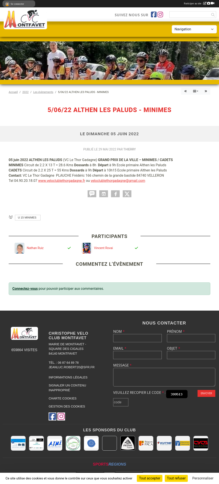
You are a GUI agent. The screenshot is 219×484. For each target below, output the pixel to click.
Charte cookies (62, 398)
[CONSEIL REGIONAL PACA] (146, 443)
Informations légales (68, 377)
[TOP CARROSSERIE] (36, 443)
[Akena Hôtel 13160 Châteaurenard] (127, 443)
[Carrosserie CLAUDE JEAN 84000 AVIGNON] (73, 443)
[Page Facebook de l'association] (154, 14)
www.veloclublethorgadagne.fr (61, 181)
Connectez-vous (25, 289)
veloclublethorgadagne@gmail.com (118, 181)
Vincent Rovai (103, 248)
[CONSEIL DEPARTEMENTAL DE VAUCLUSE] (182, 443)
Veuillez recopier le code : (139, 392)
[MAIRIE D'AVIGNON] (109, 443)
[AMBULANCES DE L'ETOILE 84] (18, 443)
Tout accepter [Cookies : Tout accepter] (149, 478)
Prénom (176, 331)
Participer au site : (199, 3)
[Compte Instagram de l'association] (160, 14)
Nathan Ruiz (35, 248)
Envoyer (206, 393)
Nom (119, 331)
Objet (173, 348)
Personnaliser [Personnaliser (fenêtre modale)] (203, 478)
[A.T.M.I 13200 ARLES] (54, 443)
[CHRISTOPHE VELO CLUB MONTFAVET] (200, 443)
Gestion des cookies (67, 406)
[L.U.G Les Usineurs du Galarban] (91, 443)
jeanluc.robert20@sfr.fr (72, 367)
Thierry (129, 149)
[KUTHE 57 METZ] (164, 443)
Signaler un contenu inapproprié (67, 388)
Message (122, 365)
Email (119, 348)
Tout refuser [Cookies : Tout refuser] (176, 478)
